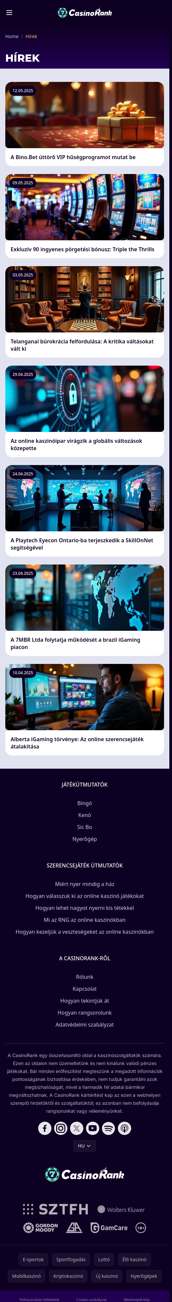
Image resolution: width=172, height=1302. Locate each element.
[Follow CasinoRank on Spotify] (108, 1128)
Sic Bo (84, 827)
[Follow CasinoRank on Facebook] (44, 1128)
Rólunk (84, 976)
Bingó (84, 803)
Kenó (84, 815)
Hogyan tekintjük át (84, 1000)
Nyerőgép (84, 839)
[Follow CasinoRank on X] (76, 1128)
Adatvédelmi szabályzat (84, 1024)
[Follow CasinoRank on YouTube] (92, 1128)
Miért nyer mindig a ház (85, 884)
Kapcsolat (85, 988)
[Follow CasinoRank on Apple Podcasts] (124, 1128)
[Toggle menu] (9, 12)
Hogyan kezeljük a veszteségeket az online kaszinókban (85, 931)
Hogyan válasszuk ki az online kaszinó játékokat (85, 896)
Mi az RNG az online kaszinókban (85, 919)
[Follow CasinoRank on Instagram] (60, 1128)
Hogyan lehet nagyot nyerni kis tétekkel (84, 908)
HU (85, 1146)
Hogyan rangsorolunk (84, 1012)
